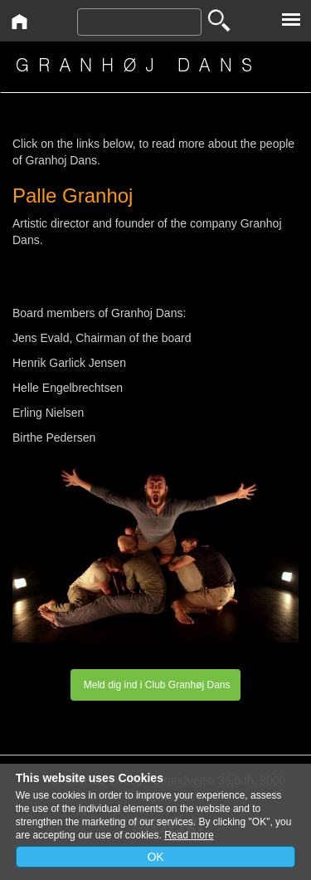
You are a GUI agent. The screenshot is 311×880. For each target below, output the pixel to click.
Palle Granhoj (72, 195)
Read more (188, 835)
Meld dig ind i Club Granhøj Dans (155, 685)
